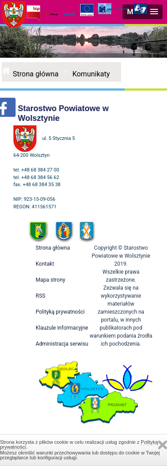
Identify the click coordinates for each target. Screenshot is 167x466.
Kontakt (45, 264)
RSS (40, 296)
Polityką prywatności (60, 312)
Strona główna (36, 74)
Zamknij (162, 445)
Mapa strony (50, 280)
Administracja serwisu (62, 344)
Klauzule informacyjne (62, 328)
